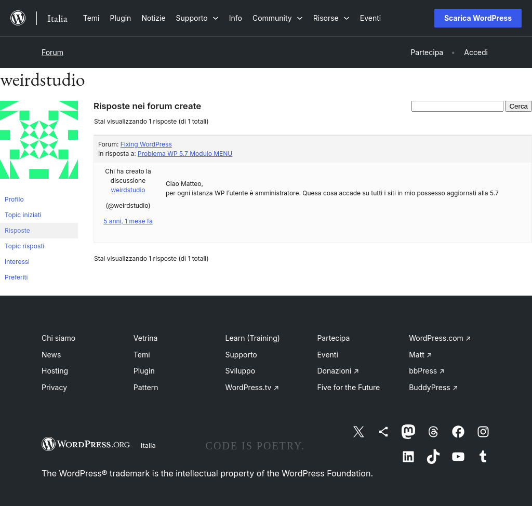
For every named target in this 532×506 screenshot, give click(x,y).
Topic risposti (24, 246)
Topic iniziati (23, 215)
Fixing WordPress (146, 144)
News (51, 354)
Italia (148, 445)
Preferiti (16, 277)
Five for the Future (348, 387)
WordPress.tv (252, 387)
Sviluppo (240, 370)
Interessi (17, 261)
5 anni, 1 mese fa (128, 221)
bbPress (427, 370)
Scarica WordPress (478, 18)
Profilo (14, 199)
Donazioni (338, 370)
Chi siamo (58, 338)
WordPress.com (440, 338)
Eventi (327, 354)
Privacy (54, 387)
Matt (420, 354)
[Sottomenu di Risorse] (331, 18)
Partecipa (333, 338)
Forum (52, 52)
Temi (142, 354)
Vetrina (146, 338)
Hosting (55, 370)
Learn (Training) (252, 338)
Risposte (17, 230)
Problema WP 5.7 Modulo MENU (185, 153)
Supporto (241, 354)
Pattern (146, 387)
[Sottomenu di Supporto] (197, 18)
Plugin (144, 370)
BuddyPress (433, 387)
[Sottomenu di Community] (277, 18)
